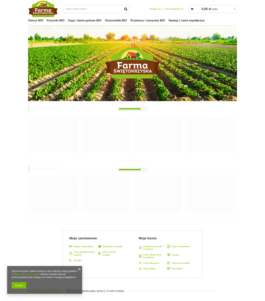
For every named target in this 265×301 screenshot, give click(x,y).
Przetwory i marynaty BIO (147, 20)
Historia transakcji (181, 263)
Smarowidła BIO (116, 20)
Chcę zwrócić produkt (109, 253)
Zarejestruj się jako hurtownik (153, 248)
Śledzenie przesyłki (112, 246)
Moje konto (148, 238)
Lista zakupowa (173, 9)
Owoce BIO (35, 20)
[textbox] (97, 9)
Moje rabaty (149, 268)
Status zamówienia (83, 246)
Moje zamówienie (83, 238)
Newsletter (177, 268)
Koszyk (175, 254)
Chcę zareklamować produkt (84, 253)
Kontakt (78, 260)
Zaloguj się (155, 9)
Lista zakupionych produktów (152, 256)
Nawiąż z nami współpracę (186, 20)
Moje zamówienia (180, 246)
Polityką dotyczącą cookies (25, 274)
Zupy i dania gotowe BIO (84, 20)
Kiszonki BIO (55, 20)
